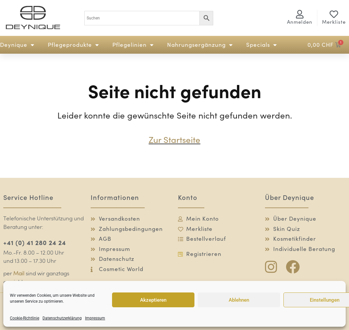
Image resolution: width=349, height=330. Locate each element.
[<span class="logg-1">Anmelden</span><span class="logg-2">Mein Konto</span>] (299, 14)
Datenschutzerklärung (62, 318)
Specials (261, 45)
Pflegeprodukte (73, 45)
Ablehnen (239, 300)
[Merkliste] (334, 14)
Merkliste (334, 22)
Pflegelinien (133, 45)
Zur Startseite (174, 139)
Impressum (95, 318)
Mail (18, 274)
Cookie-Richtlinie (24, 318)
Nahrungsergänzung (200, 45)
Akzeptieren (153, 300)
